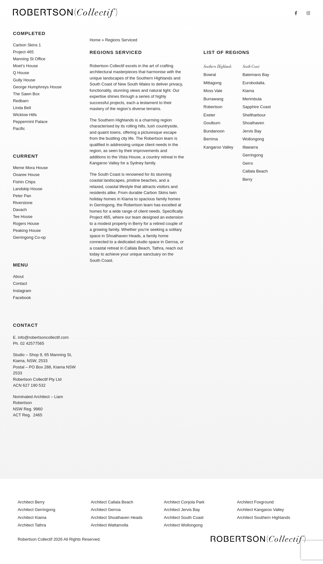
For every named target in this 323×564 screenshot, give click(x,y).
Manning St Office (29, 58)
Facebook (22, 297)
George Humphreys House (37, 87)
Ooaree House (26, 174)
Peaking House (27, 230)
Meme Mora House (30, 167)
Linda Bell (22, 107)
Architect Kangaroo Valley (260, 509)
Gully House (24, 80)
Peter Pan (22, 195)
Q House (21, 72)
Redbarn (21, 100)
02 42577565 (32, 343)
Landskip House (27, 188)
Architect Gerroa (106, 509)
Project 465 (23, 52)
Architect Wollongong (183, 525)
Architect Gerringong (36, 509)
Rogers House (26, 223)
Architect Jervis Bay (182, 509)
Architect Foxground (255, 502)
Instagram (22, 290)
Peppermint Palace (30, 121)
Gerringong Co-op (29, 237)
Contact (20, 283)
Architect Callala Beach (112, 502)
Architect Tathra (32, 525)
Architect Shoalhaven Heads (117, 517)
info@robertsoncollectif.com (43, 337)
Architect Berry (31, 502)
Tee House (22, 216)
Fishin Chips (24, 181)
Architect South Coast (184, 517)
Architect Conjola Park (184, 502)
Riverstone (22, 202)
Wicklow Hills (25, 114)
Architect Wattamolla (109, 525)
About (18, 276)
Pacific (19, 128)
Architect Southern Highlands (263, 517)
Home (95, 40)
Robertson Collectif (35, 539)
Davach (20, 209)
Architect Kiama (32, 517)
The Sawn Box (26, 93)
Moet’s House (25, 65)
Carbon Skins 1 (27, 45)
